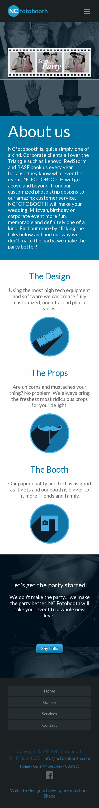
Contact (49, 725)
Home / (26, 766)
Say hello (49, 648)
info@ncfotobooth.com (67, 758)
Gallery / (40, 766)
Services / (56, 766)
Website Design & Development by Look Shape (49, 793)
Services (49, 713)
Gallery (49, 702)
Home (49, 690)
